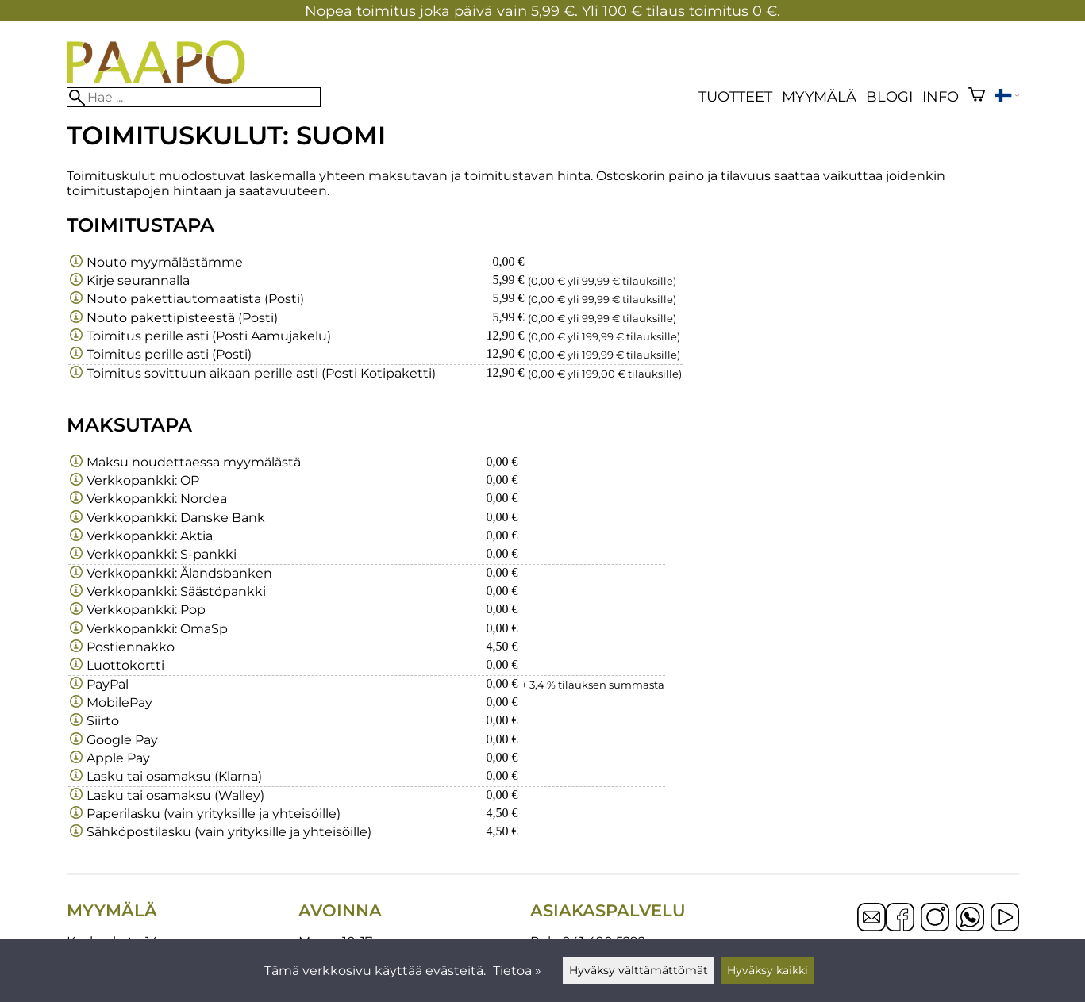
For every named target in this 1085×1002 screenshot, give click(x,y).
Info (940, 96)
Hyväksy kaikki (767, 970)
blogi (889, 96)
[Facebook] (900, 919)
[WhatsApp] (970, 919)
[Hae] (194, 97)
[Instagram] (935, 919)
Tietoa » (517, 970)
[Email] (871, 927)
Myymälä (819, 96)
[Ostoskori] (976, 96)
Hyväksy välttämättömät (638, 970)
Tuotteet (735, 96)
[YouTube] (1005, 919)
